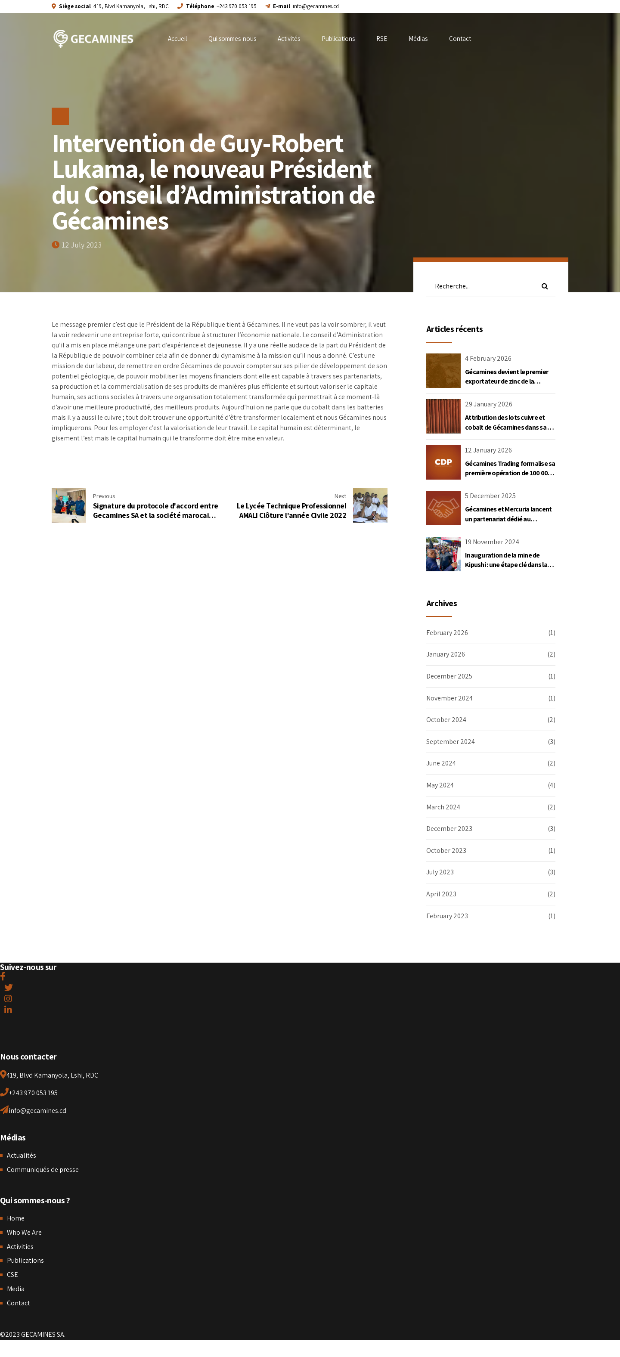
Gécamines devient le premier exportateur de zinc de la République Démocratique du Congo (506, 386)
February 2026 (447, 632)
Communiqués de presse (43, 1169)
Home (16, 1218)
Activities (20, 1246)
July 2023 (440, 872)
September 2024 (450, 741)
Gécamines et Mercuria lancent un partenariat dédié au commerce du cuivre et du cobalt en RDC (508, 523)
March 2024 (443, 807)
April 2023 (441, 893)
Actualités (21, 1155)
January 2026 (445, 654)
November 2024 (449, 698)
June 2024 (441, 763)
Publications (338, 38)
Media (16, 1288)
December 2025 (449, 676)
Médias (418, 38)
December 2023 (449, 828)
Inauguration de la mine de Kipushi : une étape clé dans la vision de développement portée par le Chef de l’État (506, 570)
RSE (381, 38)
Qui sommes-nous (232, 38)
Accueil (177, 38)
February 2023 (447, 915)
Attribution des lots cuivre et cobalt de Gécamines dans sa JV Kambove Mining (509, 427)
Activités (289, 38)
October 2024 (446, 719)
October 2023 (446, 850)
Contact (460, 38)
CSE (12, 1274)
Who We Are (24, 1232)
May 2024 (440, 785)
